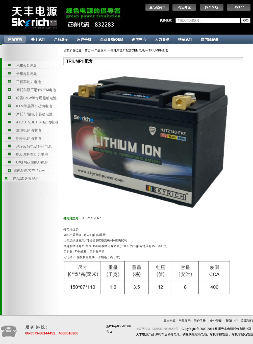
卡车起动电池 (26, 74)
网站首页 (15, 39)
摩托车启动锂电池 (167, 334)
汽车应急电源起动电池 (34, 146)
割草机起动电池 (28, 138)
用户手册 (84, 39)
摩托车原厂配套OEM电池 (36, 90)
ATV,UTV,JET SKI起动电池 (37, 122)
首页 (88, 50)
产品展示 (61, 39)
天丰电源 (169, 321)
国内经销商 (210, 39)
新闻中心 (139, 39)
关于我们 (38, 39)
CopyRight (189, 329)
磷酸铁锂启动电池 (195, 334)
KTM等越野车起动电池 (34, 106)
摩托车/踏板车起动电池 (34, 114)
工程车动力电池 (28, 82)
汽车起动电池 (26, 66)
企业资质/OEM (111, 39)
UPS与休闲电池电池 (32, 163)
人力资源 (162, 39)
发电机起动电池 (28, 130)
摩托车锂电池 (219, 334)
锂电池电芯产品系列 (29, 171)
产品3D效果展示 (26, 179)
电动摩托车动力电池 (32, 154)
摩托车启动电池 (242, 334)
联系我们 (185, 39)
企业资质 (216, 321)
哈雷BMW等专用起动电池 (36, 98)
